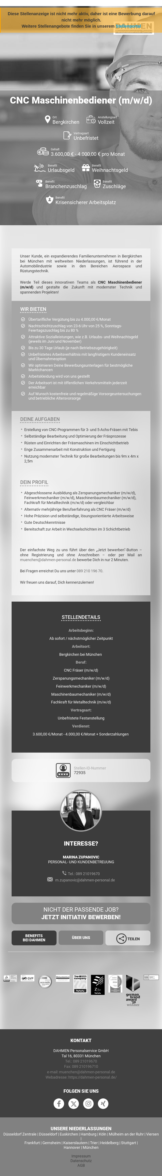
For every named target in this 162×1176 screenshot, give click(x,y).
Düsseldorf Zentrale (19, 1134)
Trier (94, 1143)
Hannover (72, 1147)
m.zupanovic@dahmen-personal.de (85, 880)
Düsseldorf (48, 1134)
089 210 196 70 (89, 571)
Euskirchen (69, 1134)
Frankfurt (32, 1143)
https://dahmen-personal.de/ (92, 1077)
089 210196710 (85, 1066)
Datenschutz (81, 1160)
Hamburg (88, 1134)
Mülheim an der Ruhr (126, 1134)
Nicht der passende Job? (81, 913)
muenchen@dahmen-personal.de (48, 560)
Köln (102, 1134)
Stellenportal (128, 26)
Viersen (152, 1134)
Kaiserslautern (75, 1143)
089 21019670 (88, 874)
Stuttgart (128, 1143)
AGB (81, 1165)
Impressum (81, 1156)
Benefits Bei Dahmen (34, 938)
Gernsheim (51, 1143)
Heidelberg (109, 1143)
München (91, 1147)
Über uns (81, 937)
